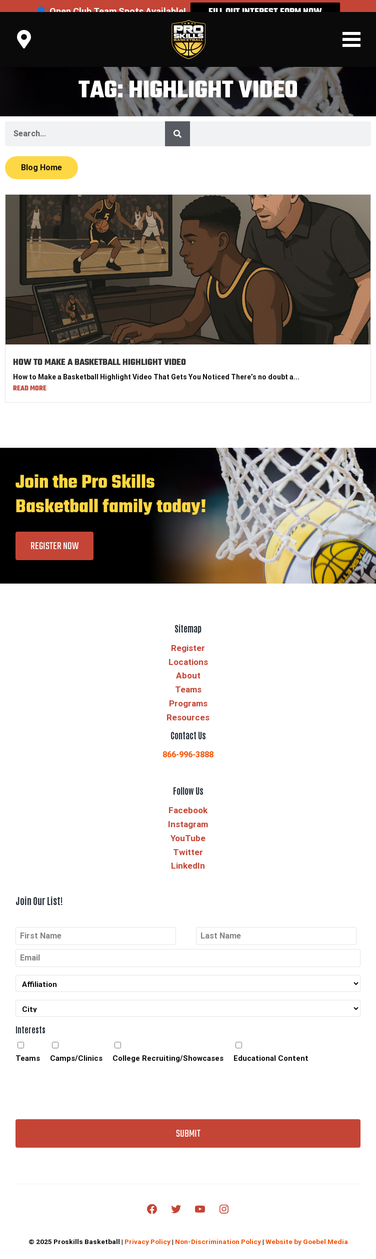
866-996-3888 (188, 743)
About (188, 664)
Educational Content (271, 1046)
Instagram (188, 812)
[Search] (177, 122)
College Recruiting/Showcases (168, 1046)
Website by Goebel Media (307, 1230)
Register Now (54, 534)
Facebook (188, 799)
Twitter (188, 840)
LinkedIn (188, 854)
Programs (188, 692)
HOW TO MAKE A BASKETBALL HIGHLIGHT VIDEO (99, 351)
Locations (188, 650)
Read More (29, 376)
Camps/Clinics (76, 1046)
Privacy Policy (147, 1230)
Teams (188, 678)
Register (188, 636)
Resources (188, 705)
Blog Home (41, 156)
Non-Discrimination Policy (218, 1230)
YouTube (188, 826)
